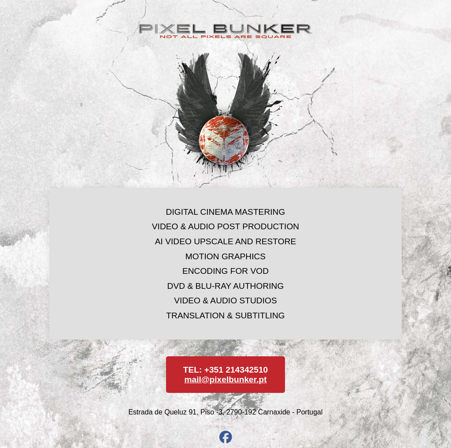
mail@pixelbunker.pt (225, 379)
